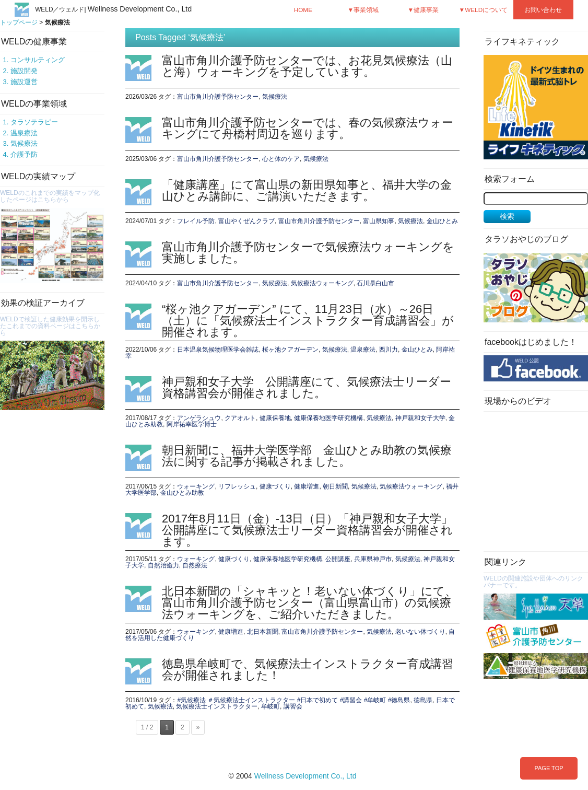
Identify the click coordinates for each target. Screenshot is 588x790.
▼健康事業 (423, 9)
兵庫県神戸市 (373, 559)
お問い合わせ (543, 9)
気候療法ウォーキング (322, 283)
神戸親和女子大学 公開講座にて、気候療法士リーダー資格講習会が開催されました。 (306, 387)
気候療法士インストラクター (216, 706)
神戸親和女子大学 (420, 418)
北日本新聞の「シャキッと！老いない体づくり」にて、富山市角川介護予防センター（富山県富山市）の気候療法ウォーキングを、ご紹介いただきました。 (309, 603)
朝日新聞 (335, 486)
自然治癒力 (163, 565)
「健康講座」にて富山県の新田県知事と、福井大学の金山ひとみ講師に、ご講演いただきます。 (307, 190)
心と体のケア (281, 158)
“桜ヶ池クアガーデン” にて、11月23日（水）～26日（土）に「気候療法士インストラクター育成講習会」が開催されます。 (308, 321)
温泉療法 (24, 133)
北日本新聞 (262, 631)
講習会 (293, 706)
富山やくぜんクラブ (246, 221)
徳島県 (423, 700)
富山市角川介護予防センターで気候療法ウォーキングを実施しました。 (308, 252)
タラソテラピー (34, 122)
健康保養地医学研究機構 (328, 418)
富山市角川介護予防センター (217, 96)
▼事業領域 (363, 9)
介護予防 (24, 154)
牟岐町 (270, 706)
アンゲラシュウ (199, 418)
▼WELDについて (483, 9)
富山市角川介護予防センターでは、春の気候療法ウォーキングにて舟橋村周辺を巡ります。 (307, 128)
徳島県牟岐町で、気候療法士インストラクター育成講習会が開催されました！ (307, 669)
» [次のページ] (198, 727)
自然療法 (194, 565)
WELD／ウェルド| (113, 9)
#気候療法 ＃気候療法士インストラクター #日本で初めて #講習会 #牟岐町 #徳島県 (293, 700)
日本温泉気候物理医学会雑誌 (217, 349)
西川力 (388, 349)
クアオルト (240, 418)
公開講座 (337, 559)
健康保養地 (275, 418)
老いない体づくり (420, 631)
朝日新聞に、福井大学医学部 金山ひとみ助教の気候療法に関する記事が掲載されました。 (307, 456)
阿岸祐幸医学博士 (192, 424)
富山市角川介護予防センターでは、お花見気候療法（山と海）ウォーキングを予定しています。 (307, 66)
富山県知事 (378, 221)
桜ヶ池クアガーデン (290, 349)
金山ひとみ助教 (182, 492)
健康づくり (275, 486)
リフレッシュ (237, 486)
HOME (303, 9)
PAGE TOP (548, 768)
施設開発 (24, 71)
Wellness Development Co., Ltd (305, 776)
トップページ (19, 22)
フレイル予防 (196, 221)
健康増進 (306, 486)
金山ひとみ (442, 221)
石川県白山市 (375, 283)
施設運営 (24, 82)
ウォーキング (196, 486)
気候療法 (24, 143)
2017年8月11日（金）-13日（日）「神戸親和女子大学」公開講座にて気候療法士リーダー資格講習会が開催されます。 (307, 530)
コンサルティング (37, 60)
